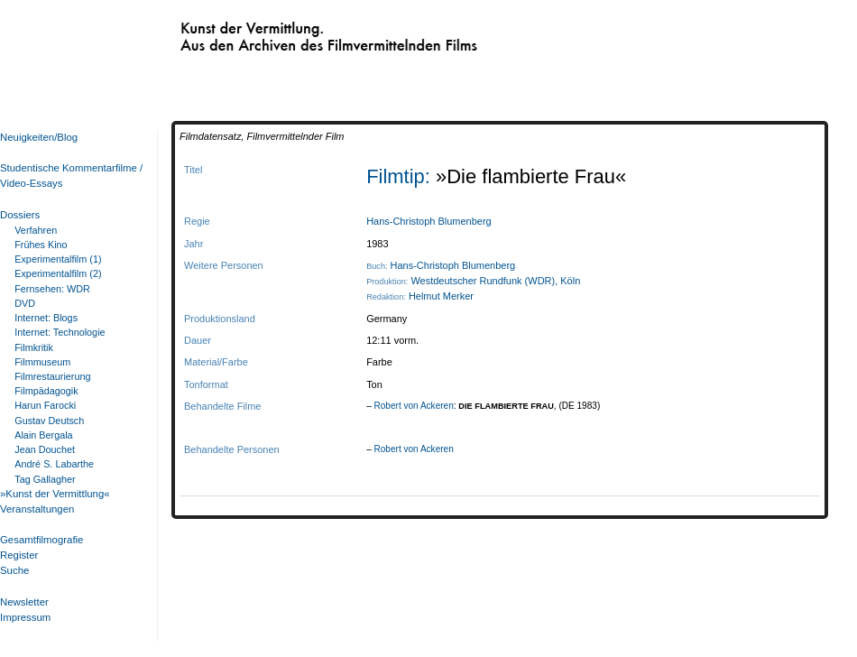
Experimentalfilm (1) (57, 259)
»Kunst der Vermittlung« (55, 493)
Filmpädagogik (46, 390)
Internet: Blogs (46, 317)
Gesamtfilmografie (41, 539)
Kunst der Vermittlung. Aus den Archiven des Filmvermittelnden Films (291, 32)
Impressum (25, 617)
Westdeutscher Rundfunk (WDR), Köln (495, 280)
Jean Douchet (44, 449)
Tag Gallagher (44, 479)
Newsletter (24, 602)
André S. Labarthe (54, 463)
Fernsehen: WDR (52, 288)
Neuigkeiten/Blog (39, 137)
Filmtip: (401, 176)
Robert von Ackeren (414, 406)
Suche (14, 570)
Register (19, 555)
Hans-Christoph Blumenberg (429, 221)
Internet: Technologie (59, 332)
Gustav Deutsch (49, 420)
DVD (24, 303)
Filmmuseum (42, 361)
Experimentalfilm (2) (57, 273)
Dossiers (20, 214)
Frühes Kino (40, 244)
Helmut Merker (441, 296)
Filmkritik (33, 347)
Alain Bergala (43, 435)
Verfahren (35, 230)
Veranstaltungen (37, 509)
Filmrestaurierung (52, 376)
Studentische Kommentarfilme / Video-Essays (67, 175)
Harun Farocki (45, 405)
